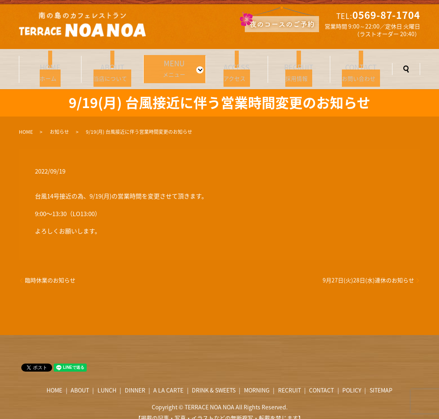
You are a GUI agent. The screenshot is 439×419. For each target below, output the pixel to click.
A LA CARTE (168, 380)
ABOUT (80, 380)
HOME (26, 122)
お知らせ (59, 122)
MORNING (257, 380)
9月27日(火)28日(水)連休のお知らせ (368, 270)
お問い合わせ (361, 65)
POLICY (351, 380)
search (406, 64)
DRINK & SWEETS (214, 380)
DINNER (135, 380)
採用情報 (299, 65)
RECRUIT (289, 380)
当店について (112, 65)
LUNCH (107, 380)
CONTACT (321, 380)
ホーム (50, 65)
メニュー (172, 64)
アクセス (237, 65)
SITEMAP (381, 380)
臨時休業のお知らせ (50, 270)
